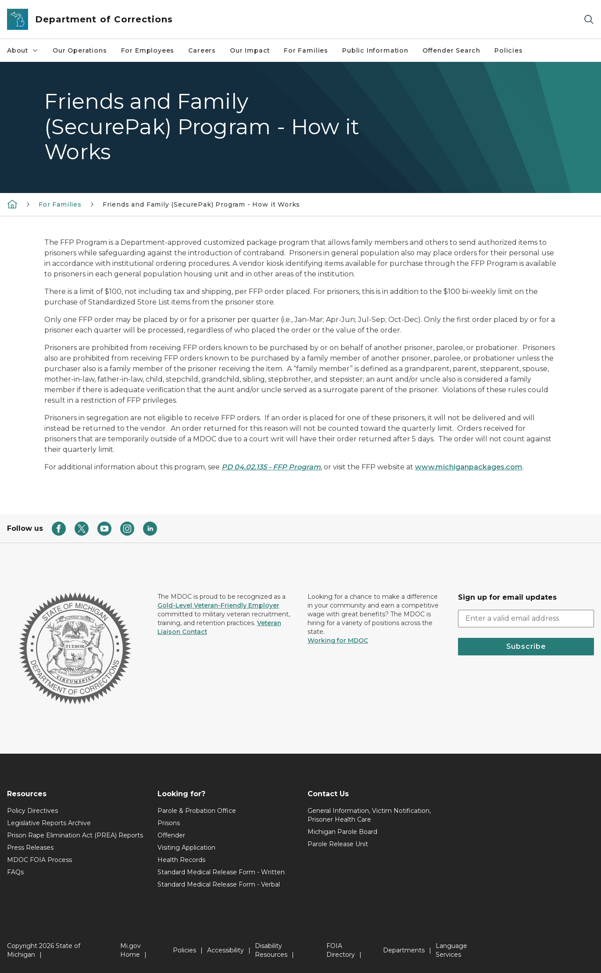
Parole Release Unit (338, 844)
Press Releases (30, 847)
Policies (508, 50)
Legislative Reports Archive (49, 823)
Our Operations (80, 50)
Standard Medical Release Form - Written (221, 872)
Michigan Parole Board (342, 832)
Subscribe (526, 646)
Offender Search (451, 50)
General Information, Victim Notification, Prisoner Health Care (369, 815)
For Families (306, 50)
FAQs (15, 872)
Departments (404, 950)
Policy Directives (32, 811)
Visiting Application (186, 847)
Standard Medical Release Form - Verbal (218, 884)
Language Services (451, 950)
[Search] (588, 19)
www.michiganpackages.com (468, 467)
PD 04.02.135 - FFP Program (271, 467)
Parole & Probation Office (196, 811)
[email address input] (526, 618)
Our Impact (250, 50)
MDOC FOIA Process (39, 860)
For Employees (148, 50)
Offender (171, 835)
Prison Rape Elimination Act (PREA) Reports (75, 835)
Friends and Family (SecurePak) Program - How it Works (201, 204)
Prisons (168, 823)
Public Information (375, 50)
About (23, 50)
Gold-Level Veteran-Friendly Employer (218, 605)
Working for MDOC (338, 640)
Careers (202, 50)
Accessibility (225, 950)
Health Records (181, 860)
